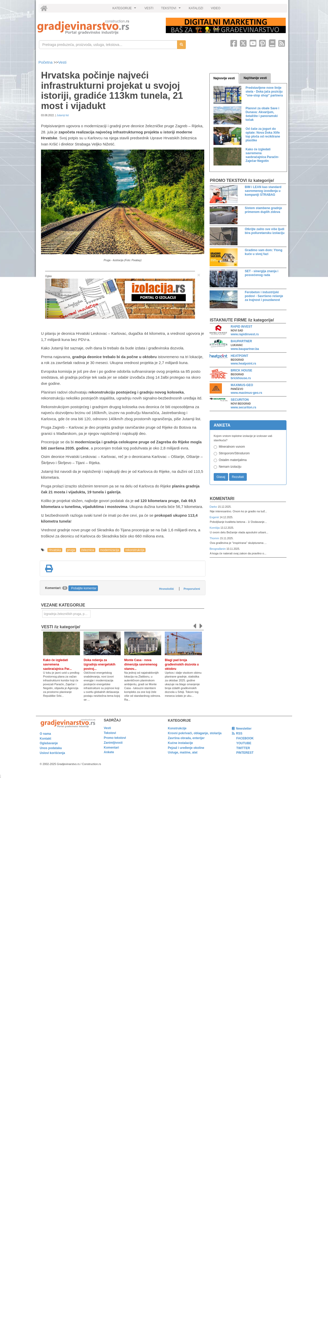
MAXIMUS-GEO (242, 385)
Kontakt (45, 738)
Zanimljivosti (113, 742)
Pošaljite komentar (84, 588)
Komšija (215, 527)
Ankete (109, 752)
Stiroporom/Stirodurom (234, 453)
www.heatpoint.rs (243, 363)
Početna (46, 62)
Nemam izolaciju (230, 466)
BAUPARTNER (241, 341)
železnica (87, 550)
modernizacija (109, 550)
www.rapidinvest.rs (245, 334)
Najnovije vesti (224, 78)
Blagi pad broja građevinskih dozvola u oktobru (182, 664)
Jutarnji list (63, 115)
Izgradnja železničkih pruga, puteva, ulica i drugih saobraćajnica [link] (67, 614)
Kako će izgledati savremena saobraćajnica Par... (57, 664)
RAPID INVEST (241, 326)
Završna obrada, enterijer (186, 738)
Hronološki (166, 588)
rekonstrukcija (134, 550)
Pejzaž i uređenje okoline (186, 748)
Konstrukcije (177, 728)
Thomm (215, 538)
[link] (98, 27)
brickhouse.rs (241, 378)
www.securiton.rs (243, 407)
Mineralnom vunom (232, 446)
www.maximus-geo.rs (246, 393)
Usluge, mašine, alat (182, 752)
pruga (71, 550)
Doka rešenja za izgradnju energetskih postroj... (99, 664)
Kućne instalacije (180, 743)
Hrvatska (55, 550)
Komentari (222, 498)
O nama (45, 734)
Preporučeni (191, 588)
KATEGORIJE (125, 9)
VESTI (149, 8)
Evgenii (215, 517)
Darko (214, 506)
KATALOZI (196, 8)
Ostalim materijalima (233, 460)
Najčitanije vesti (255, 78)
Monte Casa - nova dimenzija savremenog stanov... (140, 664)
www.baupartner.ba (245, 349)
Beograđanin (218, 548)
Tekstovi (110, 733)
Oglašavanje (49, 743)
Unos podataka (51, 748)
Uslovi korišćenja (52, 753)
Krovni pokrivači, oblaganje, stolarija (194, 733)
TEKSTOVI (171, 9)
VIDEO (215, 8)
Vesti (62, 62)
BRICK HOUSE (241, 370)
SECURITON (240, 399)
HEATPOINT (239, 356)
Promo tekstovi (115, 738)
